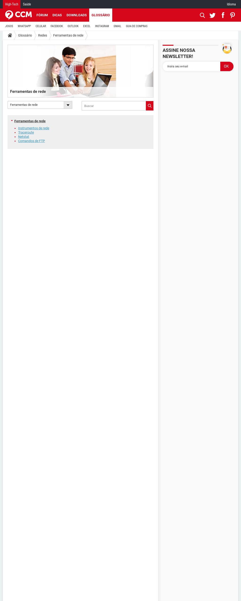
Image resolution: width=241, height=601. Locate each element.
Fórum (42, 15)
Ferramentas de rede (68, 35)
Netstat (23, 137)
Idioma (231, 4)
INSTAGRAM (102, 26)
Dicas (57, 15)
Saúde (27, 4)
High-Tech (11, 4)
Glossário (101, 15)
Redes (42, 35)
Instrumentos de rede (33, 128)
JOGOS (9, 26)
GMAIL (117, 26)
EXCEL (86, 26)
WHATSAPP (24, 26)
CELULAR (41, 26)
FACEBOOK (57, 26)
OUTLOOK (73, 26)
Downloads (77, 15)
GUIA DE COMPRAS (136, 26)
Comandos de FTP (31, 141)
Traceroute (26, 132)
